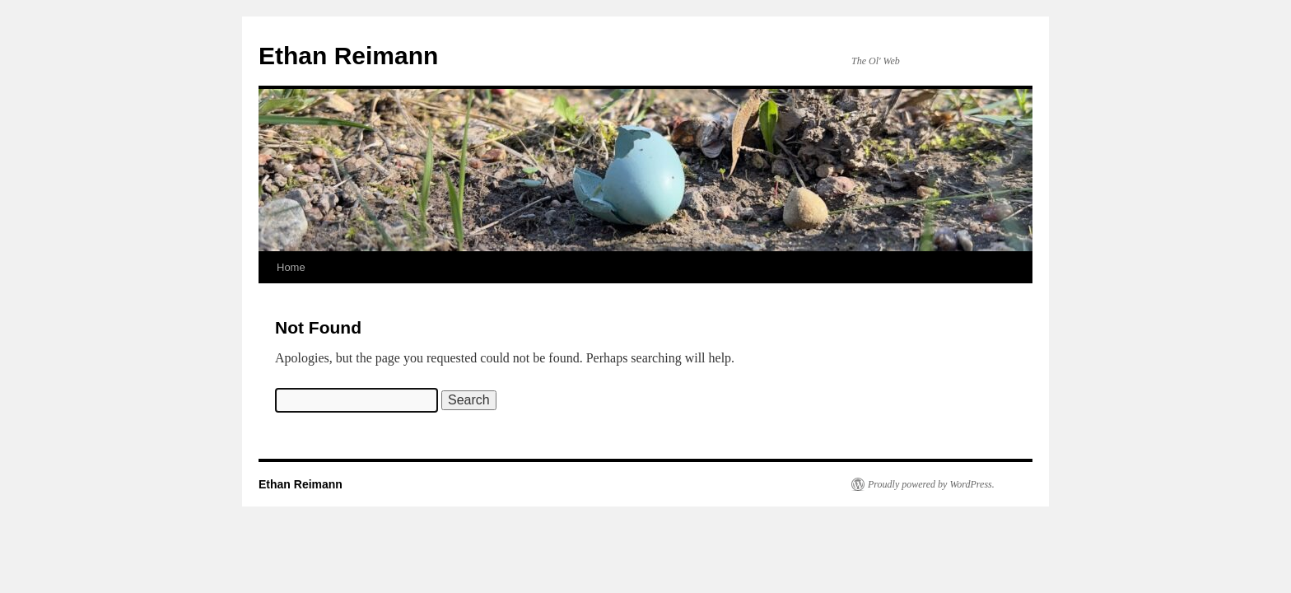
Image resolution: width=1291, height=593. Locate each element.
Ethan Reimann (348, 55)
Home (291, 267)
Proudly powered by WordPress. (931, 484)
